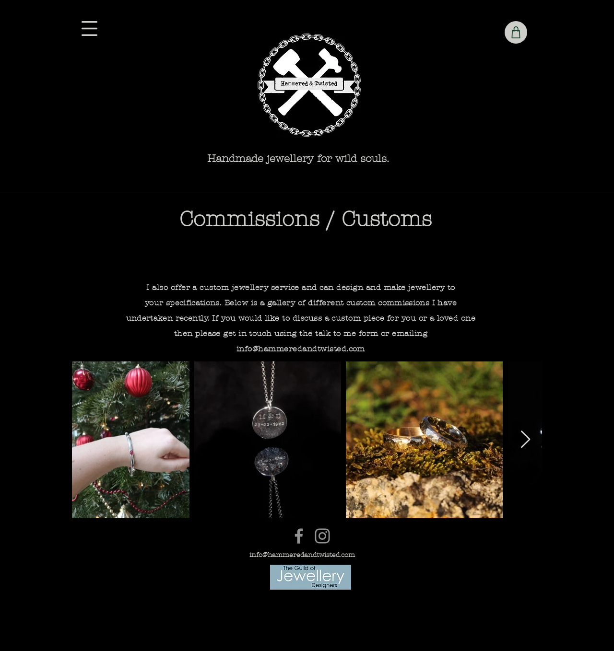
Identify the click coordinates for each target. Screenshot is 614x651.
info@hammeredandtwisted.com (300, 348)
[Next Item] (525, 439)
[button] (89, 28)
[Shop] (516, 32)
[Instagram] (322, 536)
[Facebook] (299, 536)
